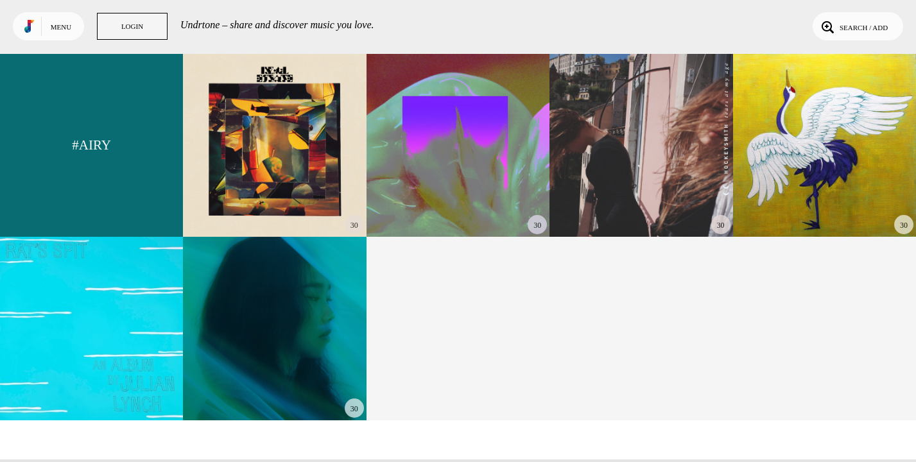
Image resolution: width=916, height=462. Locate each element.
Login (132, 26)
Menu (61, 27)
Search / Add (853, 26)
